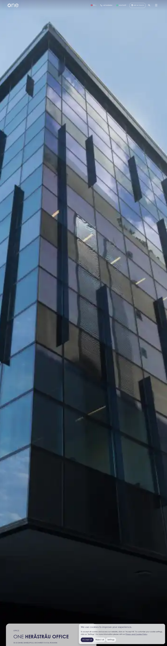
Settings (110, 640)
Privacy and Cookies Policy (136, 634)
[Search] (149, 5)
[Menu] (156, 5)
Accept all (87, 640)
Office (16, 631)
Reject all (100, 640)
